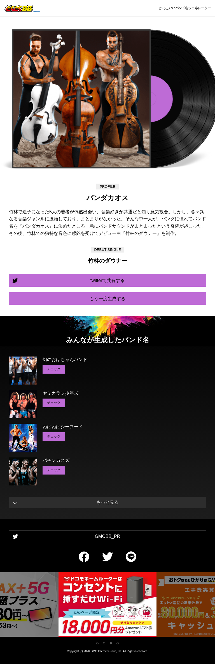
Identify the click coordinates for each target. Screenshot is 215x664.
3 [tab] (111, 643)
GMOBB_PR (107, 536)
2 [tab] (104, 643)
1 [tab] (97, 643)
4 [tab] (117, 643)
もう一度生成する (107, 298)
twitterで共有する (107, 280)
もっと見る (107, 502)
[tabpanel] (107, 605)
